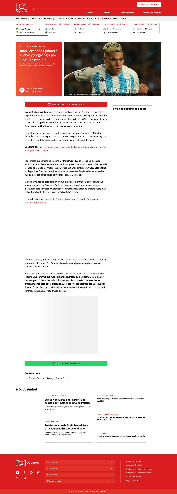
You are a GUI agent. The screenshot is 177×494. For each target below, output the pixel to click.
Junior (106, 19)
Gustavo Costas (61, 379)
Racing (50, 379)
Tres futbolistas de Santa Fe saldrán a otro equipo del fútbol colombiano (67, 427)
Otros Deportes (126, 13)
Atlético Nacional (119, 19)
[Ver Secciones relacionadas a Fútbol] (91, 13)
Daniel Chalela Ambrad (35, 89)
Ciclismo (105, 13)
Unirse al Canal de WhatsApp (66, 364)
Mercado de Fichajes (47, 19)
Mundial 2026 (82, 19)
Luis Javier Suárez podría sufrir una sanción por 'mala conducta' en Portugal (68, 402)
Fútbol (87, 13)
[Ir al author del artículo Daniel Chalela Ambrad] (22, 90)
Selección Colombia (66, 19)
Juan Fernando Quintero (34, 379)
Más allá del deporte (151, 13)
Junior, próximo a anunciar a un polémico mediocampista (121, 437)
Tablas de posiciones (149, 4)
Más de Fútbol (27, 390)
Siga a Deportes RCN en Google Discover (66, 105)
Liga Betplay (96, 19)
